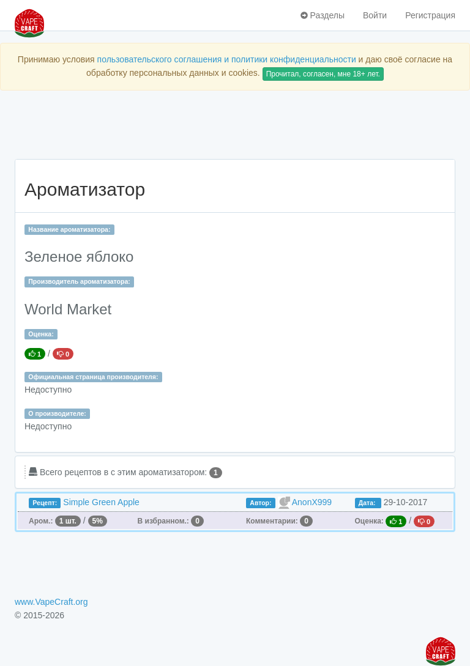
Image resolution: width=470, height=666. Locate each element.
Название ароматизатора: (69, 229)
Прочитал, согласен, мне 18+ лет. (323, 74)
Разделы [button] (322, 15)
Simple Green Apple (101, 502)
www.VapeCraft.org (51, 602)
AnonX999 (312, 502)
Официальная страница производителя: (93, 376)
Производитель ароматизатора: (79, 281)
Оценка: (40, 334)
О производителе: (57, 413)
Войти (375, 15)
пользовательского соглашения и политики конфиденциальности (226, 59)
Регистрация (430, 15)
